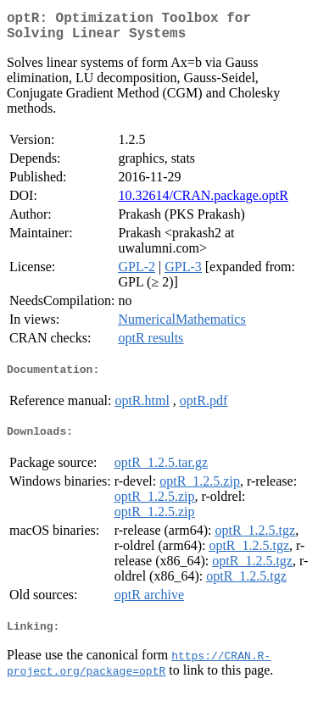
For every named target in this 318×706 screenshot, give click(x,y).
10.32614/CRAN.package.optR (202, 202)
